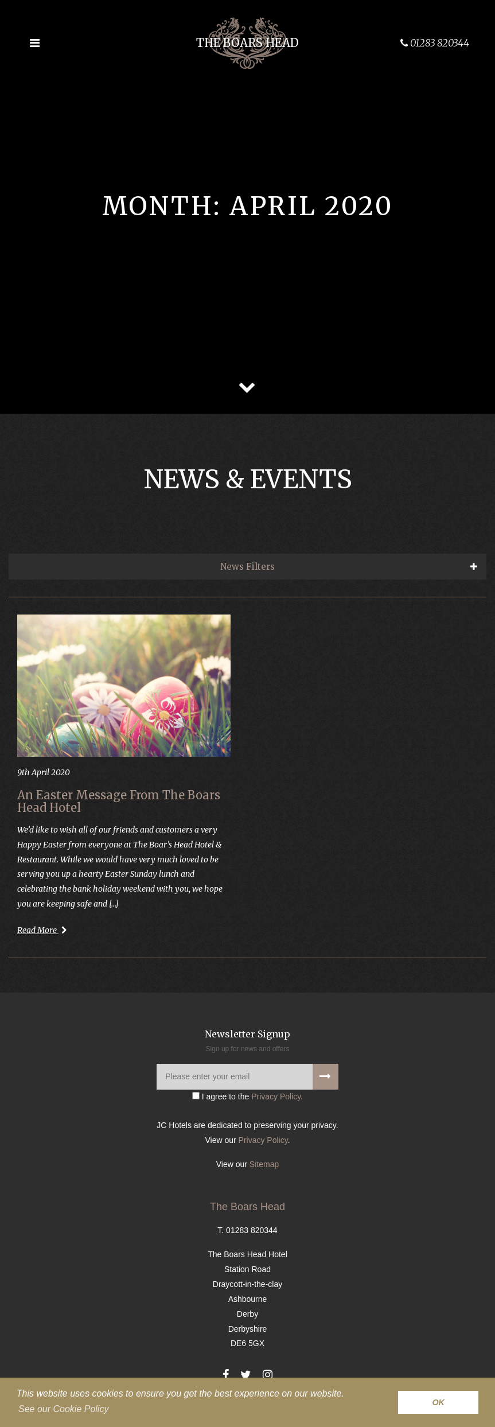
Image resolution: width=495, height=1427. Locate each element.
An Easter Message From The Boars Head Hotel (118, 801)
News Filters (247, 566)
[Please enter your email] (247, 1077)
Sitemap (264, 1164)
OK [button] (438, 1402)
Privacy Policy (276, 1096)
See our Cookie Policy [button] (63, 1409)
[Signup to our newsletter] (325, 1077)
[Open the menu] (34, 43)
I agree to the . (247, 1096)
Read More (42, 930)
